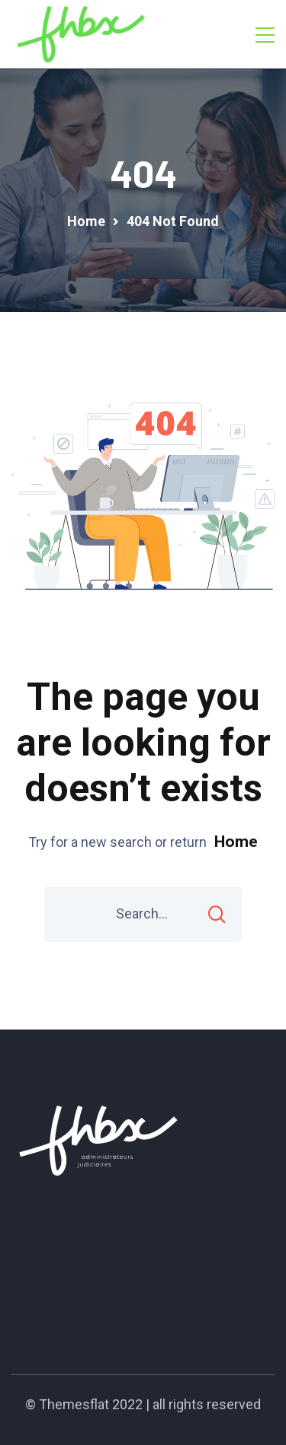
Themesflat (74, 1404)
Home (236, 841)
